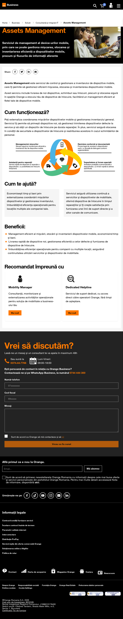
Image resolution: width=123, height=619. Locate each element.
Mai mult (15, 313)
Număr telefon (12, 379)
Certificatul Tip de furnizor (14, 610)
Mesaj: (8, 405)
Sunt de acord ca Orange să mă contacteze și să (36, 437)
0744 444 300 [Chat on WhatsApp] (77, 372)
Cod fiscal (9, 392)
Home (5, 22)
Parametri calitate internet (14, 530)
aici (37, 482)
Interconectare (9, 534)
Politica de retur (9, 553)
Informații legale (14, 512)
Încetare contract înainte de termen (18, 525)
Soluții (30, 22)
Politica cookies (9, 588)
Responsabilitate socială (28, 585)
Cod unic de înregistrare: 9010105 (18, 602)
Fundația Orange (49, 585)
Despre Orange (8, 585)
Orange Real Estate (67, 585)
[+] (63, 437)
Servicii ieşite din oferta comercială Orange (21, 544)
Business (17, 22)
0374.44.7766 (18, 362)
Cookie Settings (25, 588)
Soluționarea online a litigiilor (15, 548)
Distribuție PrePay (10, 539)
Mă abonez (93, 468)
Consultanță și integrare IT (52, 22)
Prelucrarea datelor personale (91, 585)
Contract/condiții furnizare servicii (17, 520)
